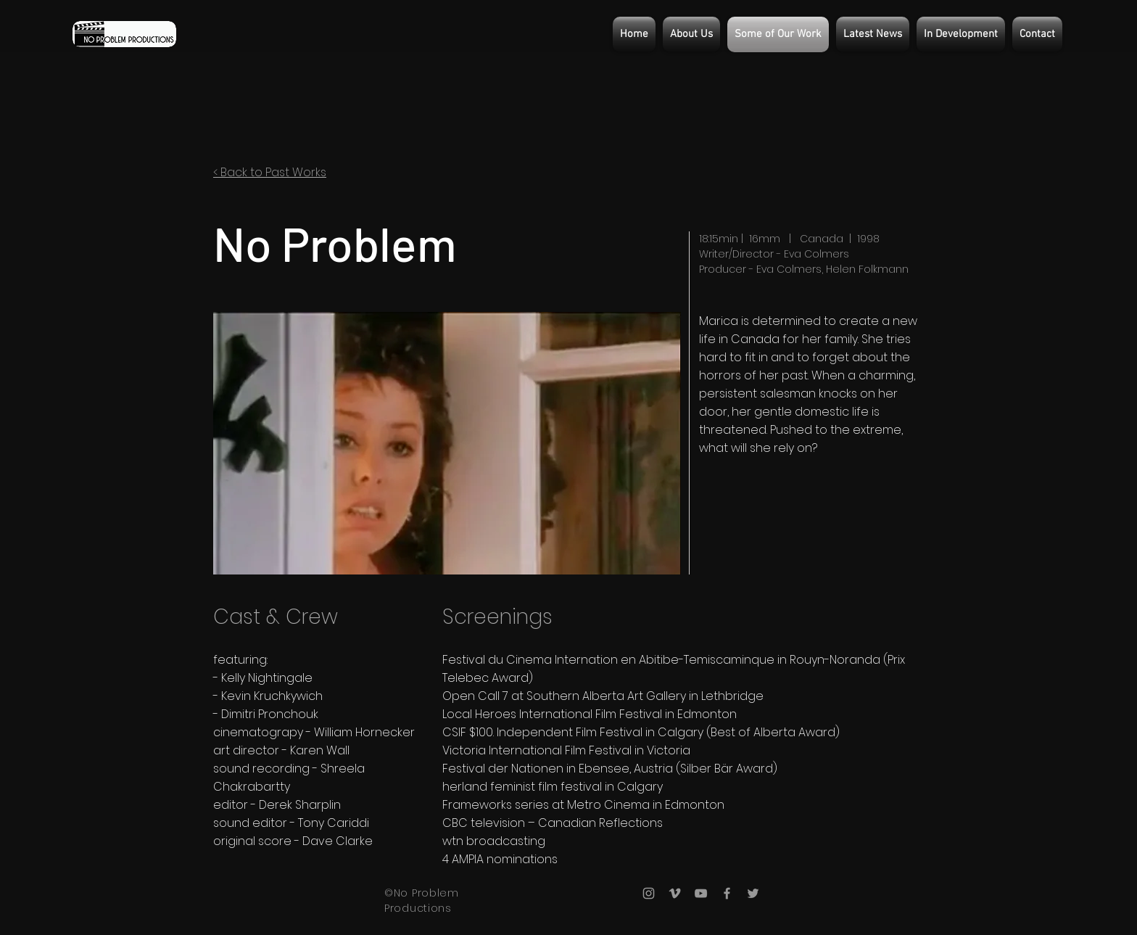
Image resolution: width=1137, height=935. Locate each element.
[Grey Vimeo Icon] (674, 893)
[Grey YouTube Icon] (700, 893)
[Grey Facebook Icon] (727, 893)
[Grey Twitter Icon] (753, 893)
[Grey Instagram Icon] (648, 893)
